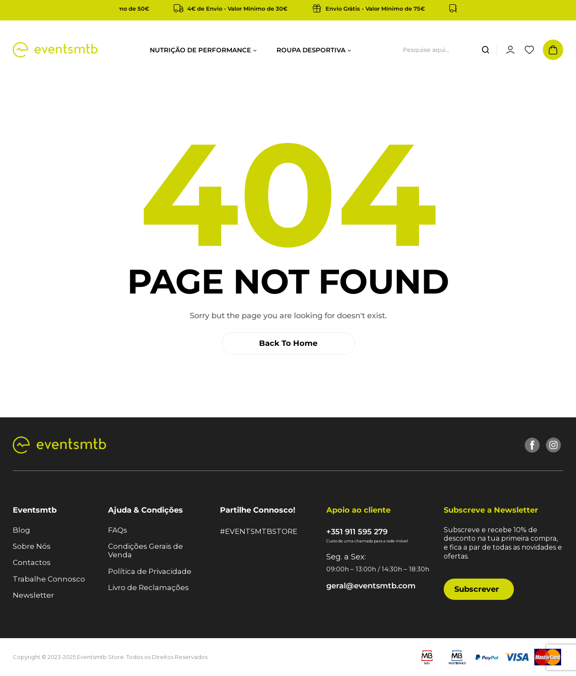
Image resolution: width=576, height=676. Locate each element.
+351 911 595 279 (357, 531)
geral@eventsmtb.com (371, 585)
